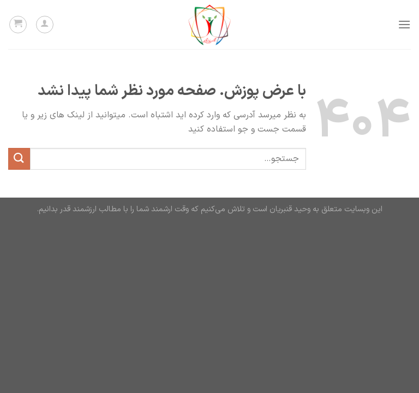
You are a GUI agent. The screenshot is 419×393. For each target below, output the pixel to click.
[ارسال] (19, 158)
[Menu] (404, 24)
